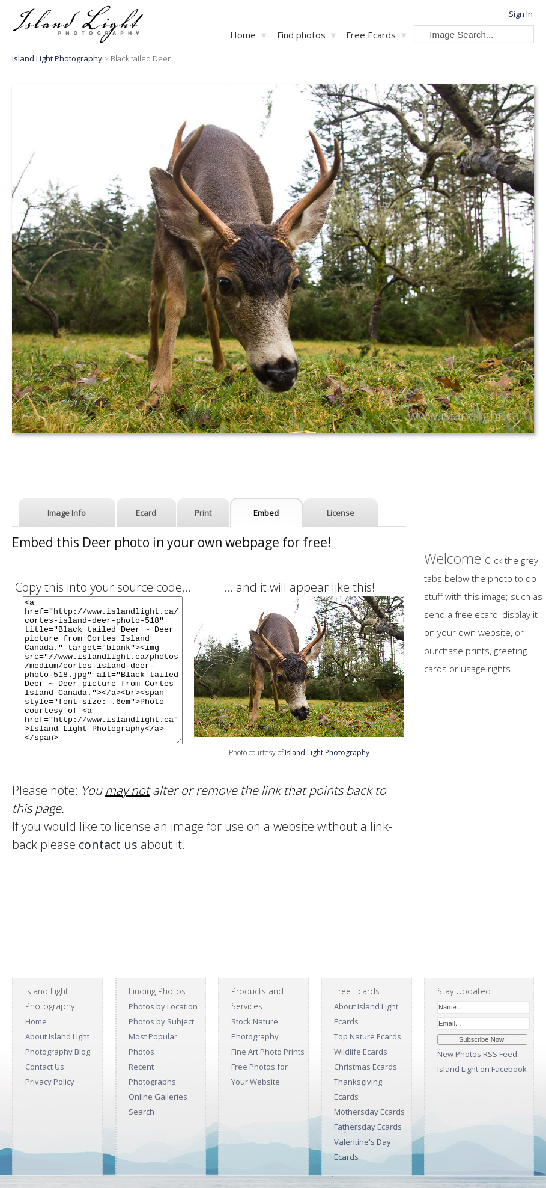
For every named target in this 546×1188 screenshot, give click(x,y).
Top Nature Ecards (367, 1036)
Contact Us (44, 1066)
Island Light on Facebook (482, 1069)
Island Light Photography (57, 58)
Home (243, 35)
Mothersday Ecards (369, 1111)
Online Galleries (158, 1096)
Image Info (66, 512)
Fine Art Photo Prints (268, 1051)
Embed (266, 512)
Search (141, 1111)
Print (203, 512)
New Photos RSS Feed (477, 1054)
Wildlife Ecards (360, 1051)
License (340, 512)
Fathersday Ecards (368, 1126)
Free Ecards (371, 35)
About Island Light (57, 1036)
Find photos (301, 35)
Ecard (146, 512)
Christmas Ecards (365, 1066)
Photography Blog (57, 1051)
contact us (108, 844)
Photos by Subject (161, 1021)
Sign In (521, 13)
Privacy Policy (49, 1081)
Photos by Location (163, 1006)
